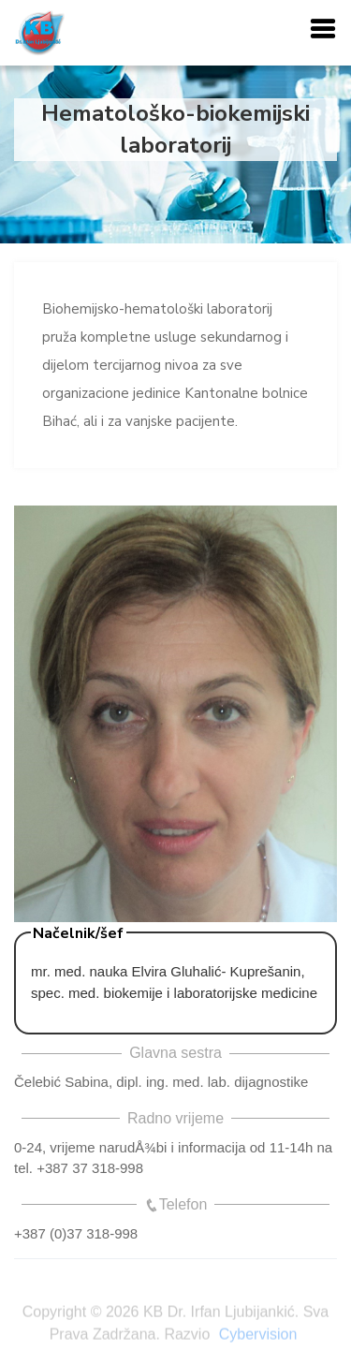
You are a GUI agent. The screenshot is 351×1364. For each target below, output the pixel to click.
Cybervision (258, 1336)
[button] (323, 30)
